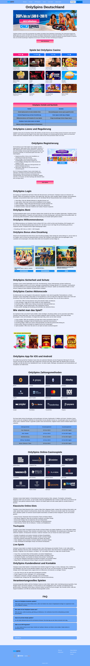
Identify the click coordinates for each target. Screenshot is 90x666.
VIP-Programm (38, 1)
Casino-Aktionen (73, 650)
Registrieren (79, 1)
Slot (69, 54)
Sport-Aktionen (73, 652)
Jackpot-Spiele (58, 1)
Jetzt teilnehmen (45, 41)
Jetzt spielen (45, 182)
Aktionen (25, 1)
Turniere (30, 1)
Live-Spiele (37, 54)
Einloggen (73, 1)
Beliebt (20, 54)
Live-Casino (50, 1)
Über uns (60, 650)
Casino (44, 1)
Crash (53, 54)
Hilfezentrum (60, 652)
